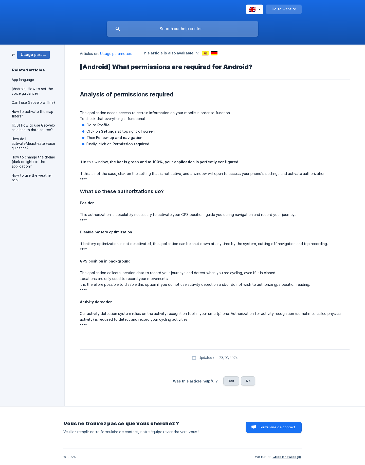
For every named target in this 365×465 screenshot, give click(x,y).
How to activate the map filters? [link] (32, 114)
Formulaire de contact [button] (277, 427)
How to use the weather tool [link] (32, 177)
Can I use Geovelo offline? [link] (33, 102)
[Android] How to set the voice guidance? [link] (32, 91)
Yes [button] (231, 381)
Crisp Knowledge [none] (286, 457)
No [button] (248, 381)
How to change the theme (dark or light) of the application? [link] (33, 161)
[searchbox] (182, 29)
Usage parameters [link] (116, 53)
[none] (254, 9)
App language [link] (23, 80)
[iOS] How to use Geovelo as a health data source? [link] (33, 127)
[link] (31, 54)
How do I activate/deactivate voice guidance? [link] (33, 143)
